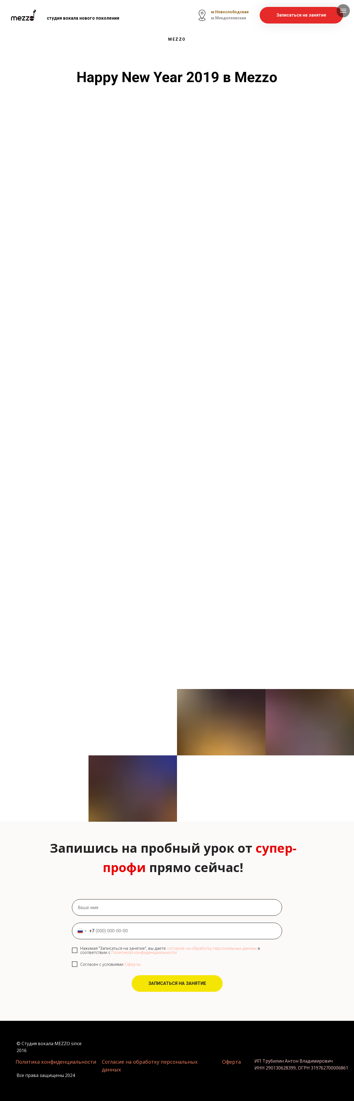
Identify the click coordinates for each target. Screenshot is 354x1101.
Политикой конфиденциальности (144, 952)
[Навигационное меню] (343, 11)
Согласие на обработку (131, 1061)
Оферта (231, 1061)
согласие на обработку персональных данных (212, 948)
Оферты (132, 964)
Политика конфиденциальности (55, 1061)
